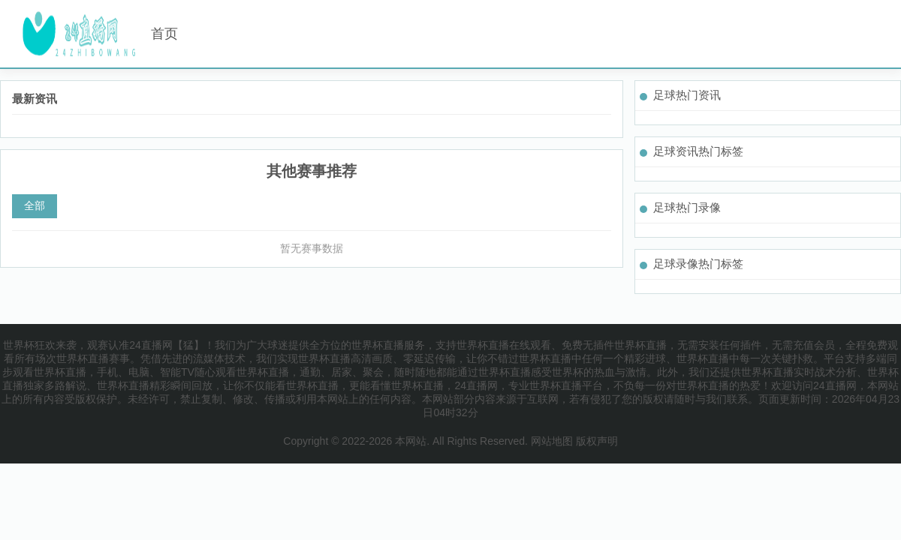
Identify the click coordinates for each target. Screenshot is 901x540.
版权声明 (597, 441)
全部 (34, 206)
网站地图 (552, 441)
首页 (164, 33)
